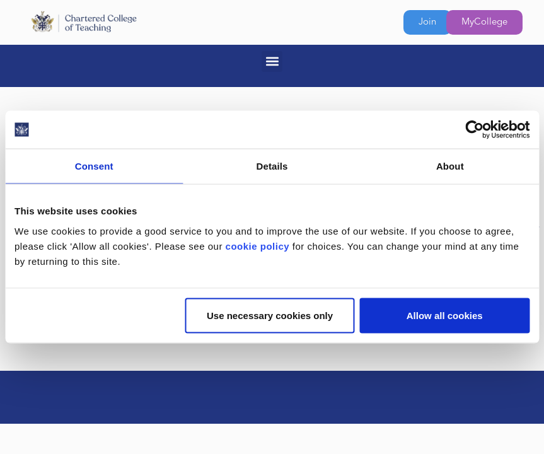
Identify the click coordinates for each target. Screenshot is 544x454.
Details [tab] (272, 166)
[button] (272, 61)
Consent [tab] (94, 166)
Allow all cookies (445, 315)
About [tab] (450, 166)
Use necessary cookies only (270, 315)
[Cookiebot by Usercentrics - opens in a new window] (474, 129)
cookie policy (258, 245)
